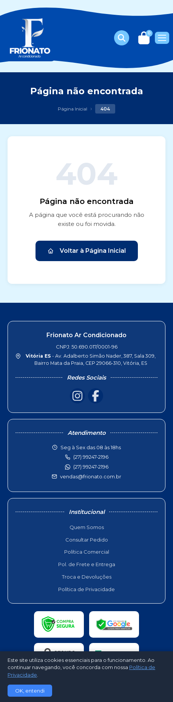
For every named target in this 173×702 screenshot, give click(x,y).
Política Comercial (86, 552)
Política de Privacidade (86, 589)
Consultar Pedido (86, 540)
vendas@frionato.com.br (90, 476)
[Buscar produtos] (121, 37)
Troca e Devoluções (86, 577)
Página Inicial (72, 109)
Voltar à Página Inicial (87, 250)
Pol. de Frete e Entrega (86, 564)
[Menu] (162, 38)
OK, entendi (30, 691)
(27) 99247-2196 (90, 467)
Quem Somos (87, 527)
